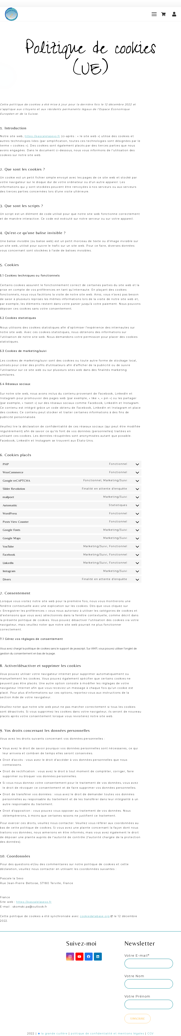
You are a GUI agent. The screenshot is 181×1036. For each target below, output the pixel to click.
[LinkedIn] (98, 957)
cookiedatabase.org (95, 916)
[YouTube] (79, 957)
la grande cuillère (54, 1033)
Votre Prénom (137, 996)
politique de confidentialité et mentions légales (107, 1033)
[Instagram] (70, 957)
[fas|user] (174, 13)
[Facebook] (89, 957)
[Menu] (154, 14)
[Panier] (163, 14)
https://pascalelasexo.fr (42, 136)
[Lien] (11, 14)
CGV (150, 1033)
